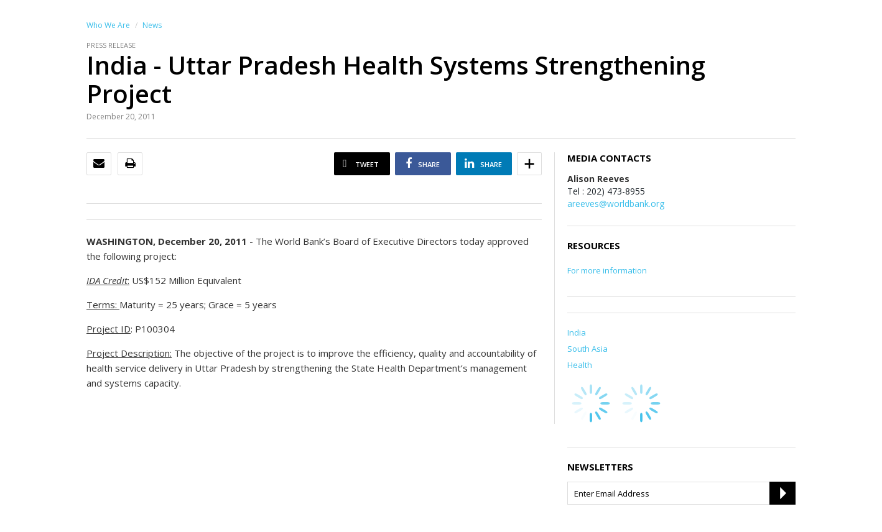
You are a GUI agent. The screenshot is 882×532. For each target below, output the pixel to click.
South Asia (587, 348)
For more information (607, 270)
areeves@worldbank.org (615, 203)
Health (579, 364)
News (152, 25)
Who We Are (108, 25)
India (576, 332)
